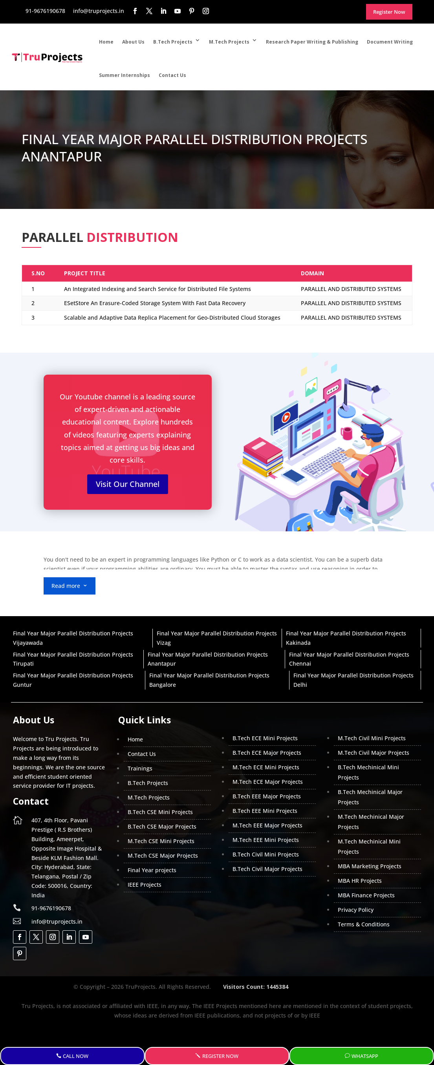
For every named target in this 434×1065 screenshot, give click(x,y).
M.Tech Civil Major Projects (373, 752)
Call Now (75, 1056)
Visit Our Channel (127, 484)
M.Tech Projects (229, 41)
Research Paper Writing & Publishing (312, 41)
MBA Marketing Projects (369, 866)
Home (106, 41)
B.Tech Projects (172, 41)
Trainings (140, 768)
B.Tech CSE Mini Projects (160, 812)
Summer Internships (124, 75)
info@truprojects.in (56, 921)
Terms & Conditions (364, 924)
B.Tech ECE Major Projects (267, 752)
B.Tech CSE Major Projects (162, 826)
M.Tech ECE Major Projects (268, 781)
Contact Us (172, 75)
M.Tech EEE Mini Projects (266, 840)
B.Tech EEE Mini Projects (265, 810)
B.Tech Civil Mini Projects (266, 854)
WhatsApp (365, 1056)
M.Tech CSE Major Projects (163, 855)
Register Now (220, 1056)
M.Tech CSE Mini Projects (161, 841)
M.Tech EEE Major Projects (267, 825)
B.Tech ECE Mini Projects (265, 738)
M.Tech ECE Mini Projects (266, 767)
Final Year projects (152, 870)
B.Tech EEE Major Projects (267, 796)
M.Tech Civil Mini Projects (372, 738)
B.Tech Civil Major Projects (267, 869)
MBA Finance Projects (366, 895)
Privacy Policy (356, 909)
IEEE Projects (144, 884)
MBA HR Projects (360, 880)
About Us (133, 41)
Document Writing (390, 41)
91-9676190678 (51, 908)
